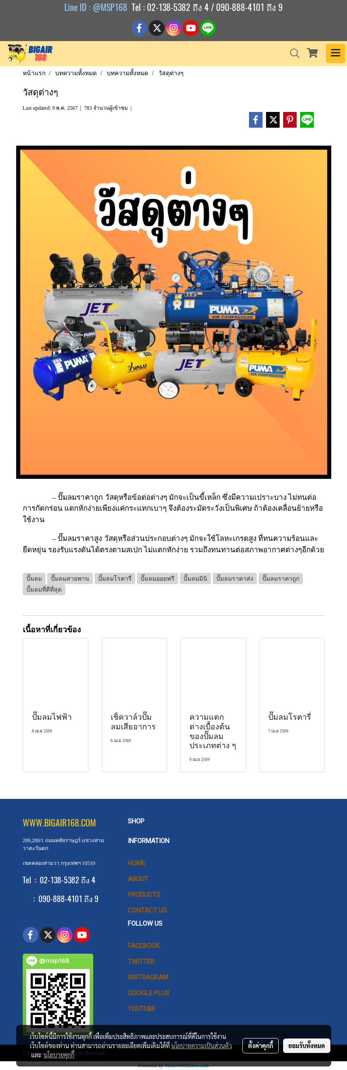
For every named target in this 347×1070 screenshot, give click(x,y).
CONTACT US (147, 910)
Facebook (144, 946)
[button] (292, 53)
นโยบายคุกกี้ (59, 1055)
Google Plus (148, 993)
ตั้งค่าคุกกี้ (260, 1045)
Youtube (141, 1009)
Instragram (148, 977)
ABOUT (138, 879)
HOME (136, 863)
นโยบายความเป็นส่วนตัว (201, 1045)
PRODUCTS (144, 895)
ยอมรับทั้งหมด (306, 1045)
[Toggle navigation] (335, 53)
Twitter (141, 961)
